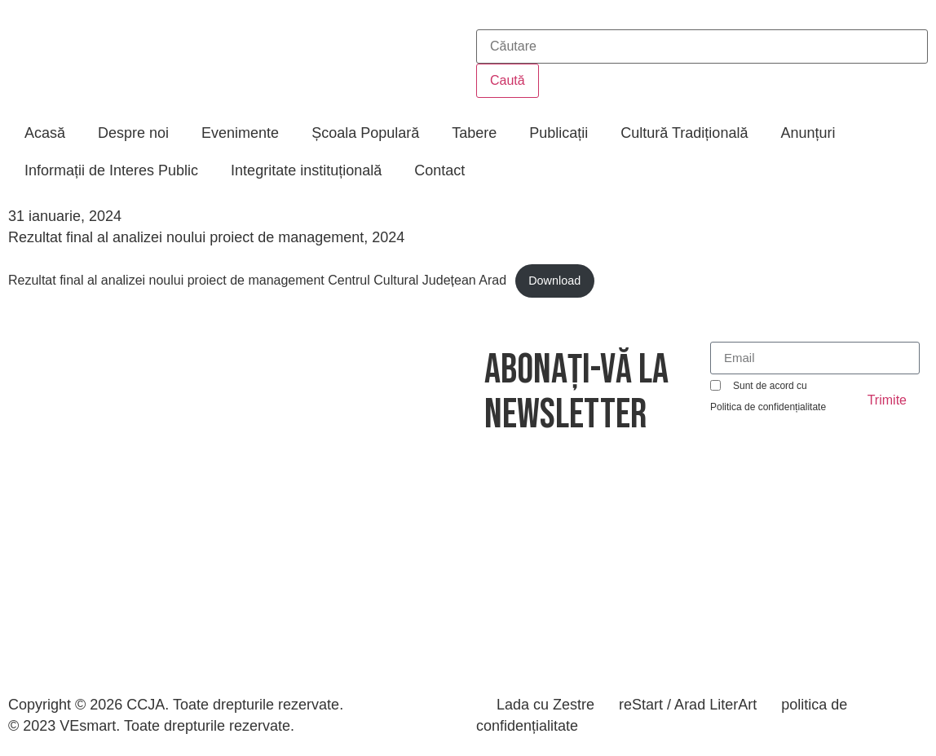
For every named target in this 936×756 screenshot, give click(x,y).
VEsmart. (90, 726)
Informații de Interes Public (111, 170)
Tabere (474, 133)
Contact (439, 170)
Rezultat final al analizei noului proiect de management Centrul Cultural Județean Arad (257, 280)
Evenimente (240, 133)
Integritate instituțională (306, 170)
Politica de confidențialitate (768, 407)
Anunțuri (807, 133)
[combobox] (702, 46)
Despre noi (133, 133)
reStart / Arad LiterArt (688, 704)
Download (554, 280)
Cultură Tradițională (684, 133)
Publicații (558, 133)
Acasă (44, 133)
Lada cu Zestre (545, 704)
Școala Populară (365, 133)
